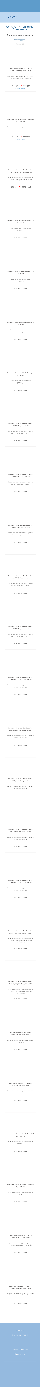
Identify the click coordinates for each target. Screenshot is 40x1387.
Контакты (20, 1330)
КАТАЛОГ (12, 26)
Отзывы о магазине (20, 1349)
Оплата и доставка (20, 1335)
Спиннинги (20, 29)
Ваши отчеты (20, 1354)
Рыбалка (27, 26)
